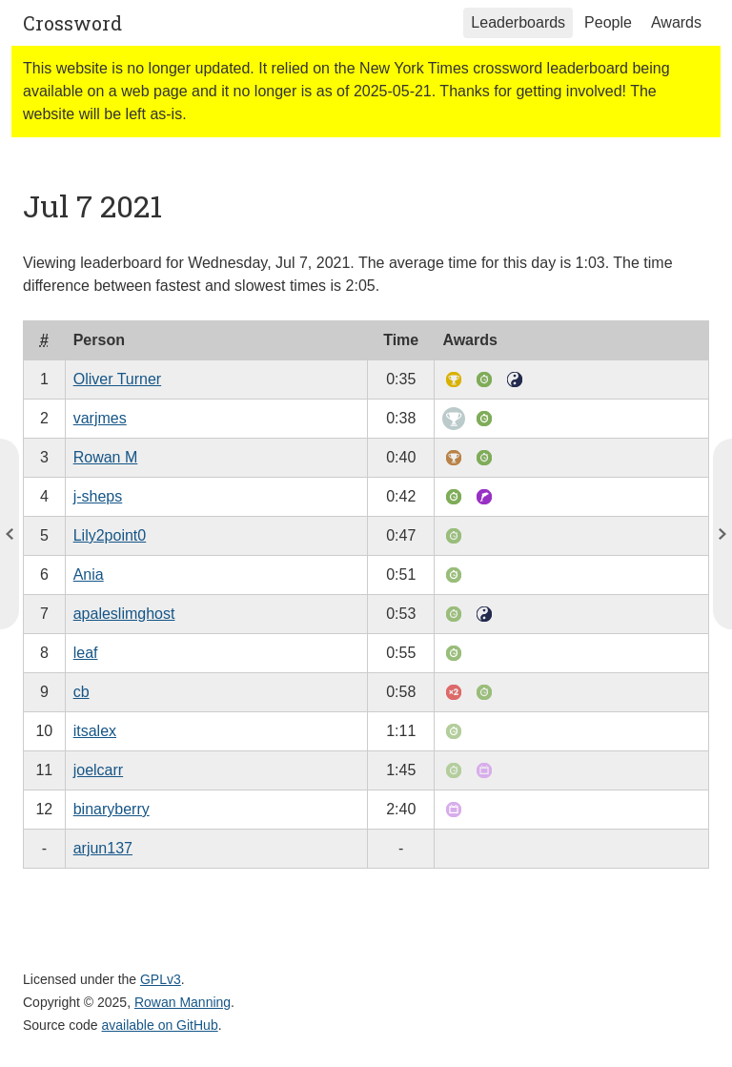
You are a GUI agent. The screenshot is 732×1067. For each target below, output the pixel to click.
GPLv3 (160, 979)
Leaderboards (518, 22)
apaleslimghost (124, 613)
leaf (85, 653)
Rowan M (105, 457)
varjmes (100, 418)
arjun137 (102, 848)
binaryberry (111, 809)
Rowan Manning (182, 1002)
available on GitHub (160, 1025)
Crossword (72, 22)
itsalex (94, 731)
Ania (88, 574)
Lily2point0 (110, 535)
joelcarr (98, 770)
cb (81, 692)
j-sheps (98, 496)
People (608, 22)
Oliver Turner (117, 379)
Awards (676, 22)
